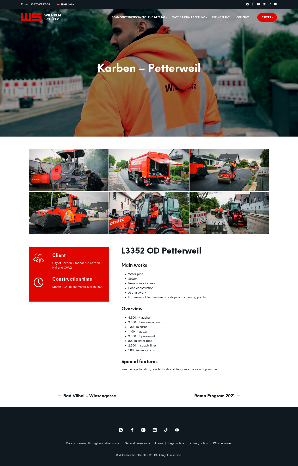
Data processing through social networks (92, 443)
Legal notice (176, 443)
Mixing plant (221, 17)
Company (242, 17)
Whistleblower (222, 443)
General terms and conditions (144, 443)
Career (266, 17)
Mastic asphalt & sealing (188, 17)
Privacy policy (198, 443)
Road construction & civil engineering (138, 17)
